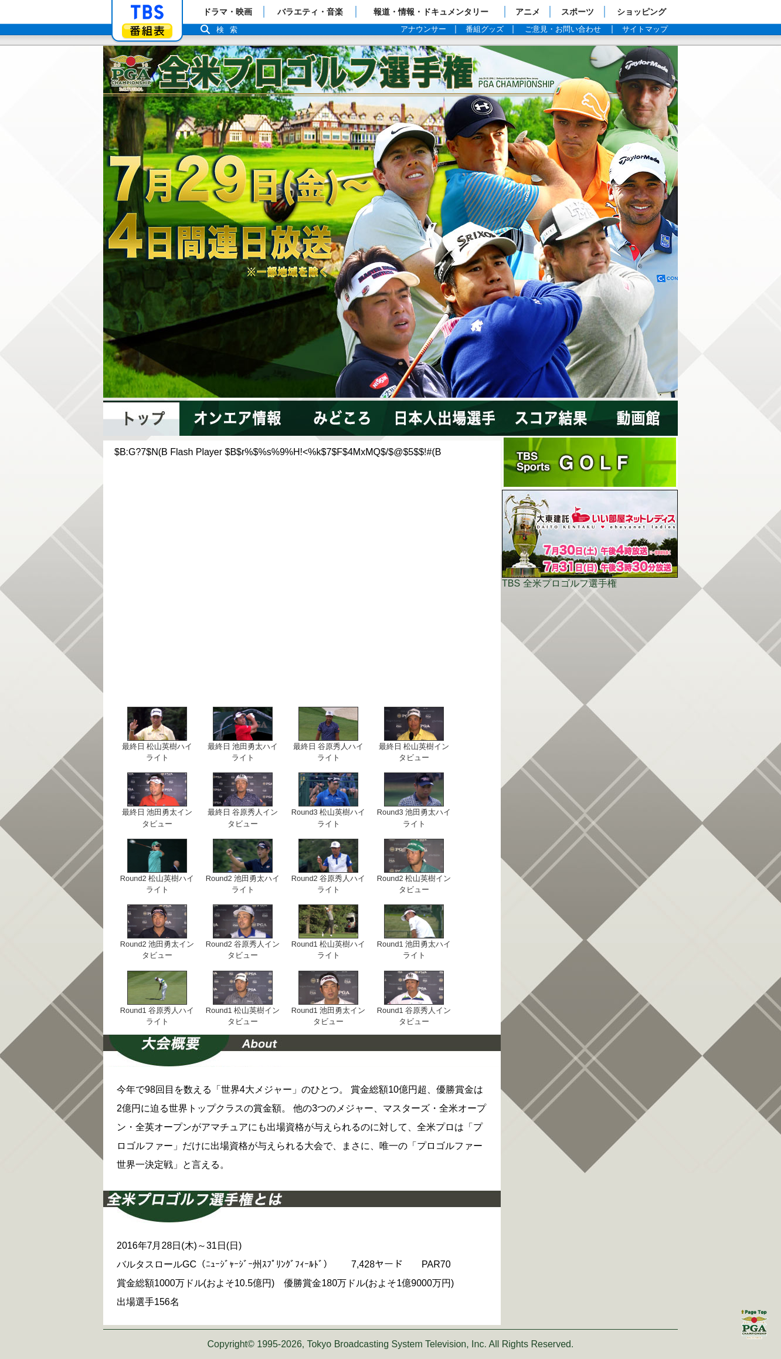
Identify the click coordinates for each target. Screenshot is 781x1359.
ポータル (590, 462)
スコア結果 (557, 418)
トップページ (141, 418)
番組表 (147, 30)
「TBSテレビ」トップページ (147, 12)
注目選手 (443, 418)
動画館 (644, 418)
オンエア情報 (239, 418)
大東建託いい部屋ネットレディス (590, 534)
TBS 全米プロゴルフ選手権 (559, 583)
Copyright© (231, 1344)
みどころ (341, 418)
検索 (229, 29)
